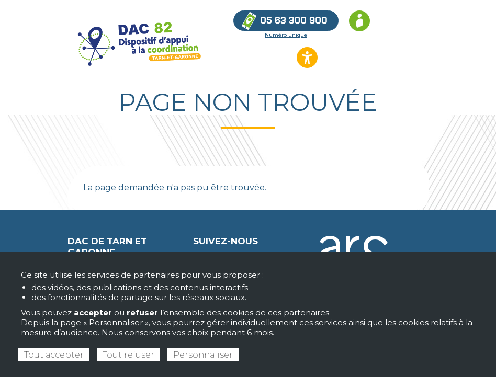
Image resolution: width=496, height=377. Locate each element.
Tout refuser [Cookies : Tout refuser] (128, 355)
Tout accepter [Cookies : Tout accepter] (54, 355)
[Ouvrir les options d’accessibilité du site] (307, 57)
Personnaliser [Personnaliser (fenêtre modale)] (203, 355)
